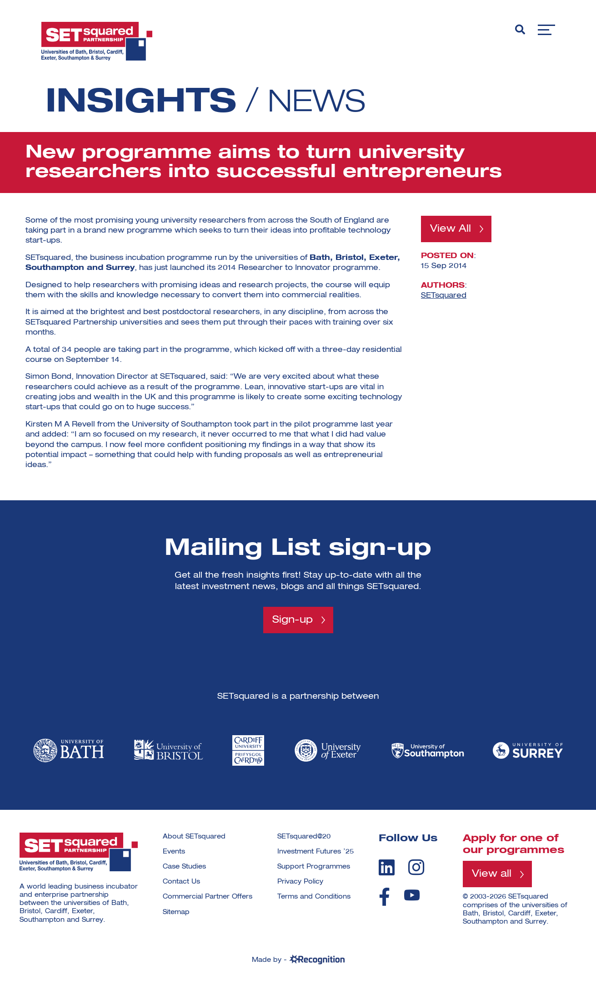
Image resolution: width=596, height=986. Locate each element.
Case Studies (184, 867)
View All (450, 229)
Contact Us (181, 882)
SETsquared (443, 296)
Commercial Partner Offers (207, 897)
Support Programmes (313, 867)
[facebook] (384, 897)
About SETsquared (194, 837)
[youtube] (412, 895)
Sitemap (176, 912)
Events (174, 852)
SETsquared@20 (304, 837)
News (320, 102)
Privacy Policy (300, 882)
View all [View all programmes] (491, 874)
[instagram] (416, 868)
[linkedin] (387, 868)
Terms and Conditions (314, 897)
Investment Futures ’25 (315, 852)
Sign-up (292, 620)
